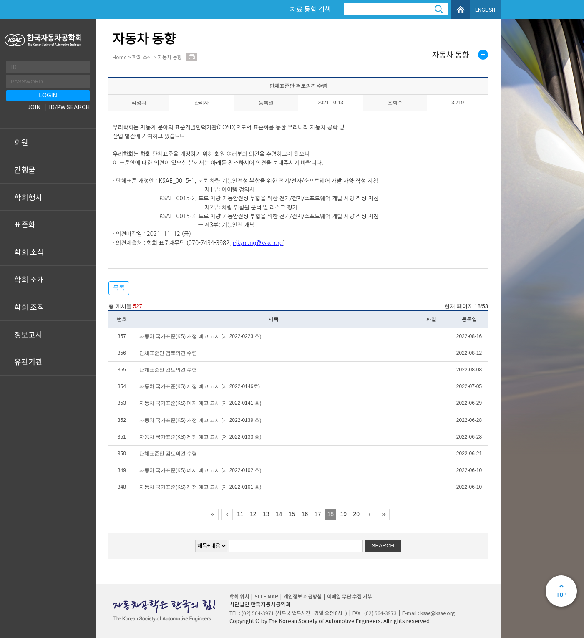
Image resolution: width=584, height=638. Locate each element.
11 (240, 514)
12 (253, 514)
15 (292, 514)
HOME (460, 9)
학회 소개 (29, 279)
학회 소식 (29, 251)
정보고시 (28, 334)
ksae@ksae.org (437, 612)
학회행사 (28, 197)
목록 (119, 287)
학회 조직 (29, 306)
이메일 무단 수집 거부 (349, 596)
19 (343, 514)
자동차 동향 (450, 55)
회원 (21, 141)
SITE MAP (266, 596)
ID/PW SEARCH (69, 107)
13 (266, 514)
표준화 (24, 224)
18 (330, 514)
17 (318, 514)
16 (305, 514)
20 (356, 514)
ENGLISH (485, 9)
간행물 (24, 169)
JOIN (34, 107)
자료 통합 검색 (310, 9)
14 (279, 514)
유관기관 (28, 361)
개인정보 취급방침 (303, 596)
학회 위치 (239, 596)
